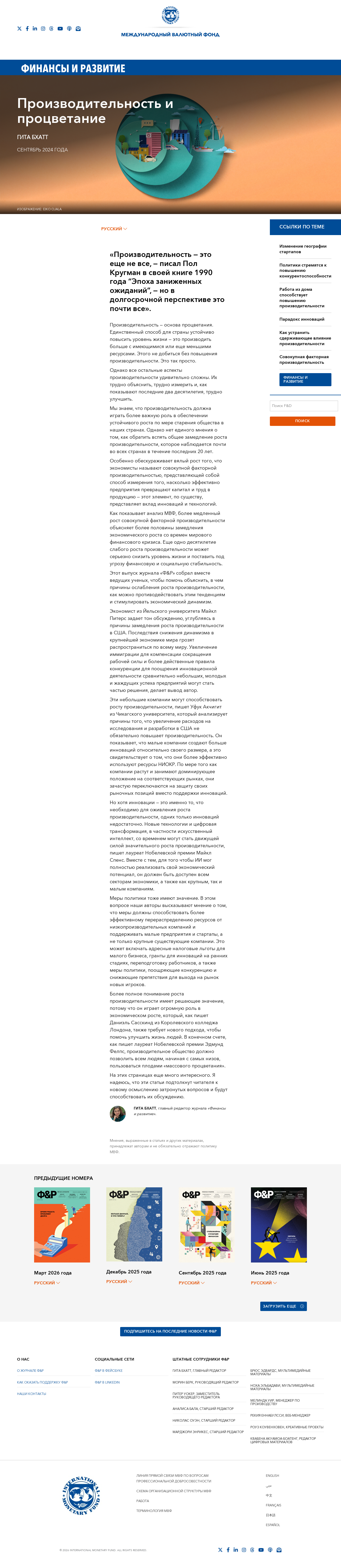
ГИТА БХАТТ (32, 137)
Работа (142, 1501)
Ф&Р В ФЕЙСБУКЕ (109, 1371)
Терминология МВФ (154, 1511)
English (272, 1476)
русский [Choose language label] (114, 229)
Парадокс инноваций (301, 319)
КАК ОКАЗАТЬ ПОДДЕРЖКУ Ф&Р (42, 1382)
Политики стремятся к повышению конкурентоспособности (305, 270)
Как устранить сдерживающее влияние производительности (305, 338)
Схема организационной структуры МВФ (173, 1491)
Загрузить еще (283, 1306)
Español (273, 1525)
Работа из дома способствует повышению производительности (301, 298)
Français (273, 1505)
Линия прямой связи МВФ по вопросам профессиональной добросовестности (173, 1478)
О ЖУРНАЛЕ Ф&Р (30, 1371)
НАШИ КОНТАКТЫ (31, 1394)
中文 (269, 1495)
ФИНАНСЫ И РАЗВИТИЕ (295, 379)
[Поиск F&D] (304, 406)
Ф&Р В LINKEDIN (107, 1382)
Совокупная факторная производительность (304, 359)
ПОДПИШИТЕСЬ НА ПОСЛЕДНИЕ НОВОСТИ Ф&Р (170, 1331)
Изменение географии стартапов (303, 249)
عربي (269, 1486)
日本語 (270, 1515)
